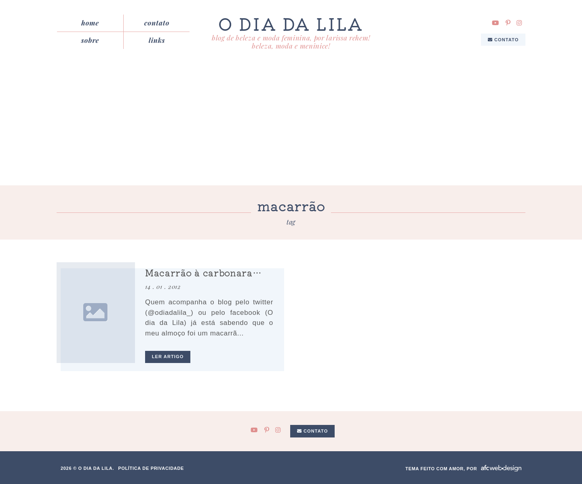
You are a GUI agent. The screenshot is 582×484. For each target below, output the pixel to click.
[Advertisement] (291, 124)
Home (90, 22)
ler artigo (168, 356)
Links (157, 40)
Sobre (90, 40)
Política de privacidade (151, 468)
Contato (156, 22)
